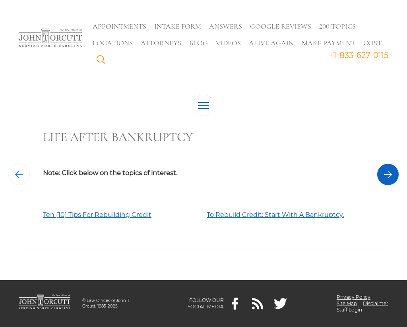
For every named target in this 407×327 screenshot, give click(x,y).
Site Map (347, 303)
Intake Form (177, 26)
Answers (225, 26)
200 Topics (337, 26)
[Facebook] (235, 303)
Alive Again (271, 43)
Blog (198, 43)
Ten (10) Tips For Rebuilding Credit (97, 215)
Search (103, 61)
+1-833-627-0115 (358, 55)
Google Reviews (280, 26)
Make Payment (328, 43)
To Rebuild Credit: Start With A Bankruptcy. (275, 215)
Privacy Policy (353, 297)
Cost (372, 43)
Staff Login (349, 310)
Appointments (119, 26)
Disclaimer (375, 303)
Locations (113, 43)
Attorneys (161, 43)
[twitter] (280, 303)
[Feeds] (257, 303)
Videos (228, 43)
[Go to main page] (50, 38)
